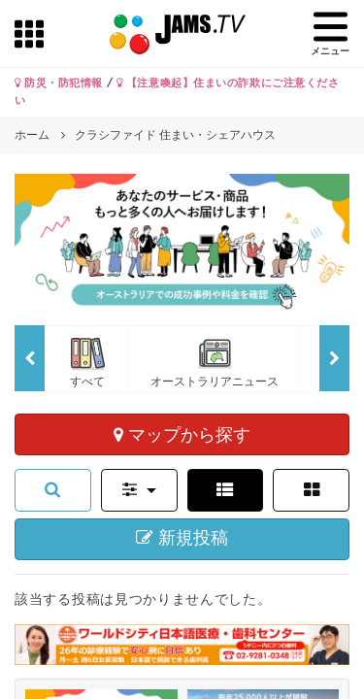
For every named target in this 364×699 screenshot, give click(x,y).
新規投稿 (182, 538)
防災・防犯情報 (59, 82)
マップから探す (182, 434)
